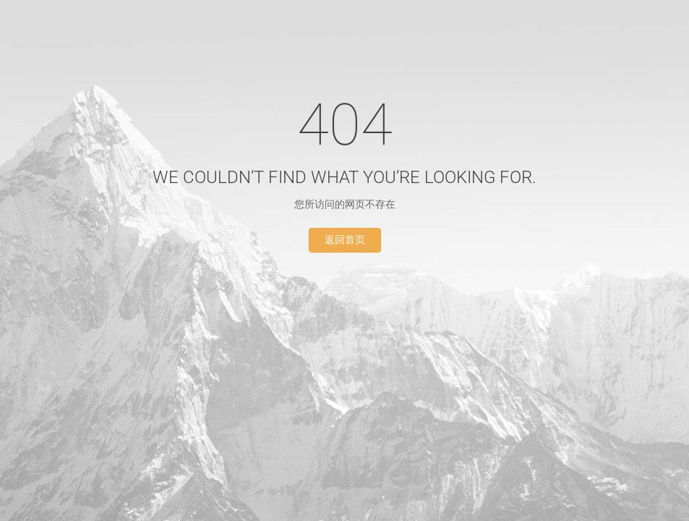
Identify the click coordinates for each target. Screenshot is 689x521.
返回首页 (345, 239)
